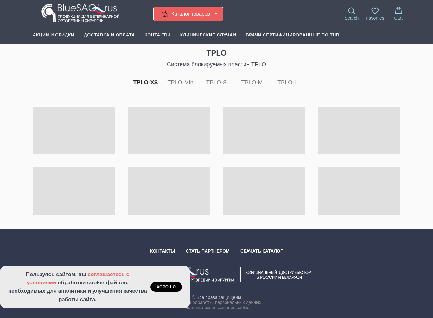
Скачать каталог (261, 251)
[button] (352, 14)
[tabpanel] (216, 165)
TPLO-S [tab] (216, 82)
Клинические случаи (208, 34)
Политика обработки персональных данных (216, 302)
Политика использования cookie (217, 307)
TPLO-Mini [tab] (180, 82)
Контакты (157, 34)
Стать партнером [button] (208, 251)
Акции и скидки (53, 34)
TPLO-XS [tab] (145, 82)
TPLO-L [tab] (287, 82)
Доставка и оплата (109, 34)
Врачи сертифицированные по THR (293, 34)
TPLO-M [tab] (252, 82)
